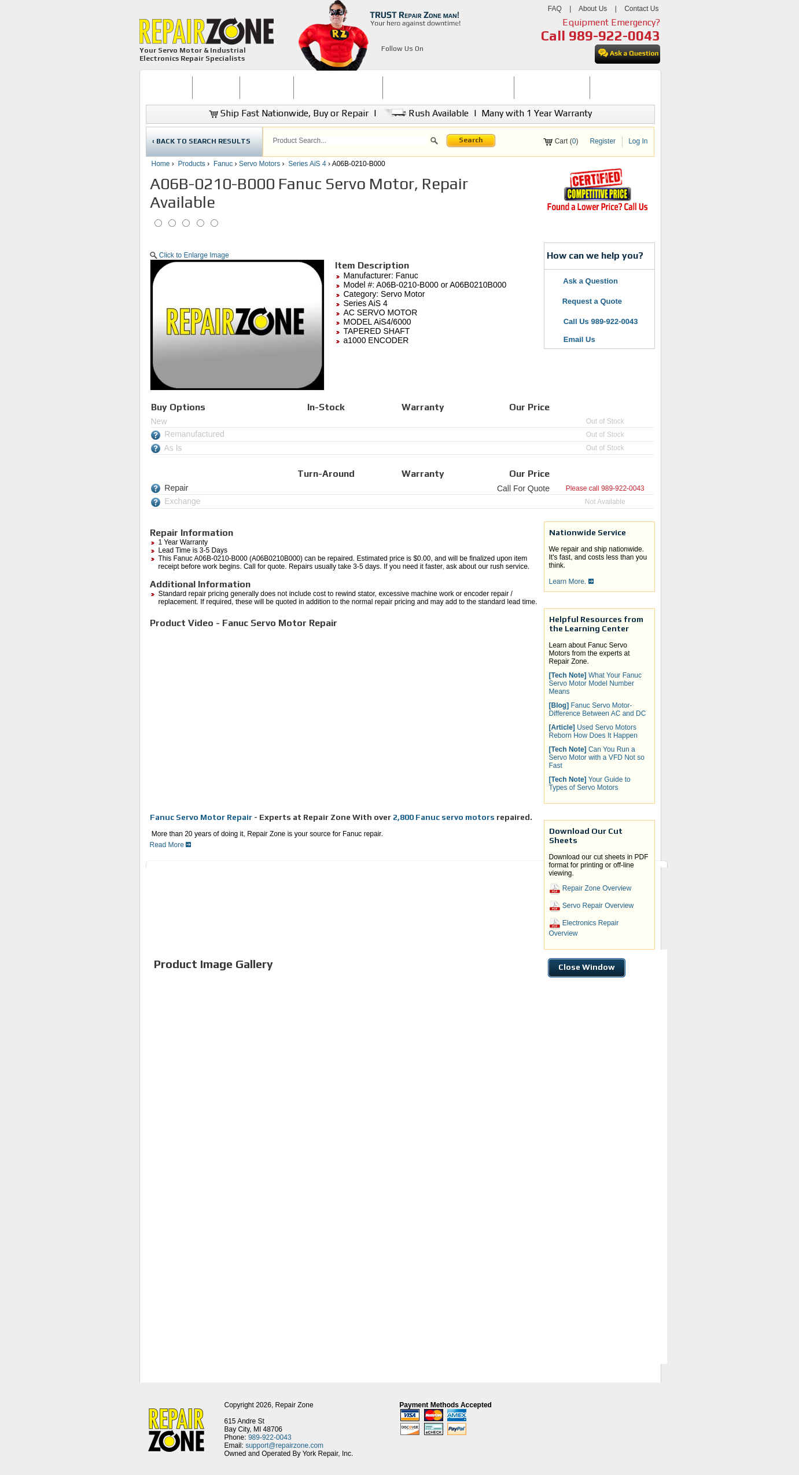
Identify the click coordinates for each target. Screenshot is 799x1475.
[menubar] (395, 87)
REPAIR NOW (266, 87)
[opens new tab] (597, 209)
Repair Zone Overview (590, 889)
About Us (593, 9)
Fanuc (223, 164)
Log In (637, 141)
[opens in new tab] (388, 62)
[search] (350, 140)
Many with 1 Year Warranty (536, 113)
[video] (312, 719)
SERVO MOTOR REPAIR (338, 87)
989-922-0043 (614, 35)
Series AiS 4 (307, 164)
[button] (434, 142)
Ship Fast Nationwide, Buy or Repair (289, 113)
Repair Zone (294, 1405)
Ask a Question (584, 281)
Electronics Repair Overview (584, 927)
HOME (169, 87)
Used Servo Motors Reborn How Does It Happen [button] (593, 731)
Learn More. (571, 582)
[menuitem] (169, 87)
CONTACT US (617, 87)
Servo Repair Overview (591, 906)
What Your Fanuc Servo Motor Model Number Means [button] (595, 683)
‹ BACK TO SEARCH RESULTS (201, 141)
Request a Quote (586, 301)
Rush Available (425, 113)
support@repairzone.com (284, 1445)
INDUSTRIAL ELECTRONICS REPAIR (448, 87)
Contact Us (641, 9)
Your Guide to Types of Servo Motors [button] (590, 783)
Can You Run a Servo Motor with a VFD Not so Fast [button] (597, 757)
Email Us (572, 339)
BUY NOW (216, 87)
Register (603, 141)
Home (161, 164)
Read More (171, 845)
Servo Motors (259, 164)
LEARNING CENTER (551, 87)
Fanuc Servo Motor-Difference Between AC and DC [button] (597, 709)
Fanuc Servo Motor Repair (201, 817)
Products (191, 164)
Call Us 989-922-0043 (601, 321)
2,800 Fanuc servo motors (444, 817)
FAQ (555, 9)
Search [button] (471, 140)
